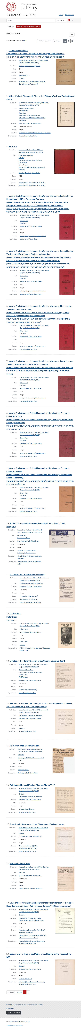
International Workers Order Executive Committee (35, 133)
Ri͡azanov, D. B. (23, 75)
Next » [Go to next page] (19, 992)
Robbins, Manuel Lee (25, 979)
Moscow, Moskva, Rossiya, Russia (29, 66)
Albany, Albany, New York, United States (31, 920)
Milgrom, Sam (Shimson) (26, 809)
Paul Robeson (23, 677)
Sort (44, 41)
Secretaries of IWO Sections (28, 599)
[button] (28, 26)
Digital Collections (21, 14)
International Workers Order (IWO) (30, 602)
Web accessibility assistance (14, 1025)
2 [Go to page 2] (28, 992)
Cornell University (11, 6)
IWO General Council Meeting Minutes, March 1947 (32, 785)
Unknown (22, 728)
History (61, 15)
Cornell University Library (17, 1021)
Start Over (11, 26)
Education (22, 113)
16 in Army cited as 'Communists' (24, 746)
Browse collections (32, 1004)
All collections (69, 15)
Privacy (28, 1021)
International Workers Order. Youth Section (32, 182)
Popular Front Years (23, 538)
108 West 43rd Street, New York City (30, 836)
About (12, 1004)
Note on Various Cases (20, 863)
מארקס (21, 78)
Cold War (21, 158)
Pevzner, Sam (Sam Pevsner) (29, 596)
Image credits (10, 1008)
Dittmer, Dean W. (23, 770)
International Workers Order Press (30, 294)
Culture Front (23, 111)
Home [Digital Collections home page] (8, 1004)
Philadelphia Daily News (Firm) (27, 773)
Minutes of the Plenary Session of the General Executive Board (37, 661)
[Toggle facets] (72, 34)
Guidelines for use (21, 1004)
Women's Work (23, 165)
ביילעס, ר (22, 645)
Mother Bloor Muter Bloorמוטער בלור (13, 617)
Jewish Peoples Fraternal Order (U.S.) (31, 888)
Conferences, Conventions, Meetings (30, 160)
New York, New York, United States (30, 123)
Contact (41, 1004)
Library (29, 6)
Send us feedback (14, 1012)
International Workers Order (28, 136)
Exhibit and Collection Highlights (29, 115)
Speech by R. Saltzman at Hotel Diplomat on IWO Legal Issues (37, 824)
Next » (24, 40)
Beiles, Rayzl (23, 642)
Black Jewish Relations (26, 108)
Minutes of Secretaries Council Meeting (27, 574)
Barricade (13, 146)
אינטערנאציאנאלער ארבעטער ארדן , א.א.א (33, 236)
